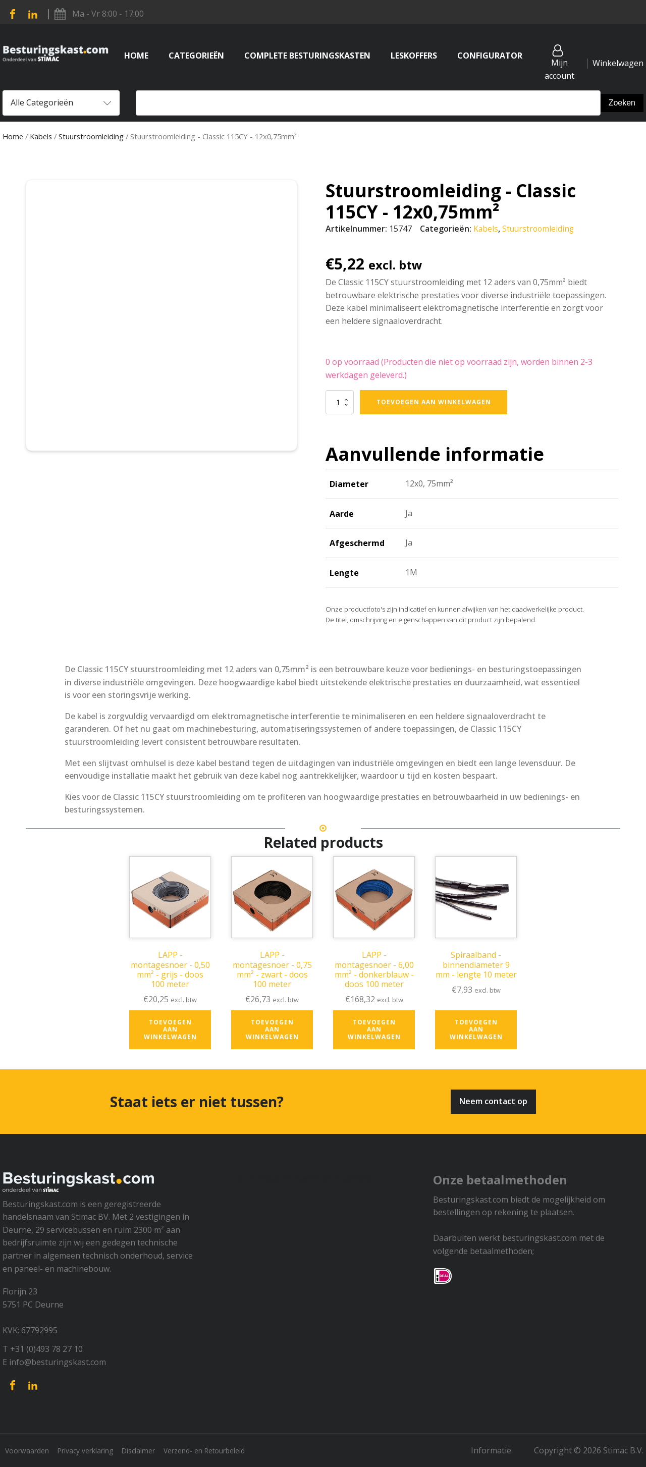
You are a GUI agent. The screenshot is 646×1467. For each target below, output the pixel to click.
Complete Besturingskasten (307, 55)
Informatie (499, 1450)
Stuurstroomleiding (91, 136)
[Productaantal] (340, 402)
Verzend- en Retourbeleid (227, 1450)
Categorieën (196, 55)
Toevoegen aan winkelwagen (433, 401)
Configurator (489, 55)
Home (136, 55)
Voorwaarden (28, 1450)
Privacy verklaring (94, 1450)
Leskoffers (414, 55)
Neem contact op (493, 1101)
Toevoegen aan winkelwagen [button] (170, 1029)
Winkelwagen (618, 63)
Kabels (41, 136)
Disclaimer (153, 1450)
